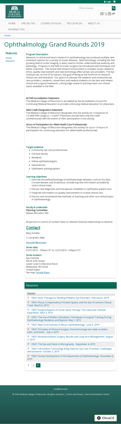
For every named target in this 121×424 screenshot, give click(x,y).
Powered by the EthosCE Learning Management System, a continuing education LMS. (105, 418)
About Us (94, 23)
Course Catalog (51, 23)
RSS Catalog (74, 23)
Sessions (10, 60)
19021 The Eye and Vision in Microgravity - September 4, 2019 (63, 344)
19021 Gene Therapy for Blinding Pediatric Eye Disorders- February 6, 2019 (70, 297)
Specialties (28, 23)
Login (108, 2)
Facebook (102, 13)
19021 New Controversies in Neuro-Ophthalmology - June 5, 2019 (65, 324)
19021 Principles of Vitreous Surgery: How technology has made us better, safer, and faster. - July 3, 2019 (67, 331)
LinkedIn (109, 13)
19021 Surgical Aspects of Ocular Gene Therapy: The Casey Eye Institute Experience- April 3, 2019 (66, 311)
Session (31, 293)
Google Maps (43, 272)
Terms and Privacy (74, 394)
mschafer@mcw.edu (36, 242)
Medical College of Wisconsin (33, 394)
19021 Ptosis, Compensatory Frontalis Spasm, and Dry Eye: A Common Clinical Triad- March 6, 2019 (69, 304)
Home (12, 23)
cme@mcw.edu (60, 389)
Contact (33, 227)
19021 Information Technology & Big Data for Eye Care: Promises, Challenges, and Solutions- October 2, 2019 (69, 350)
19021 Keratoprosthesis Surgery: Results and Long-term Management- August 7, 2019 (70, 338)
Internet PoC (16, 29)
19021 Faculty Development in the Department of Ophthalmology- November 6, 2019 (70, 357)
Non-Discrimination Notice (97, 394)
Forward (113, 13)
